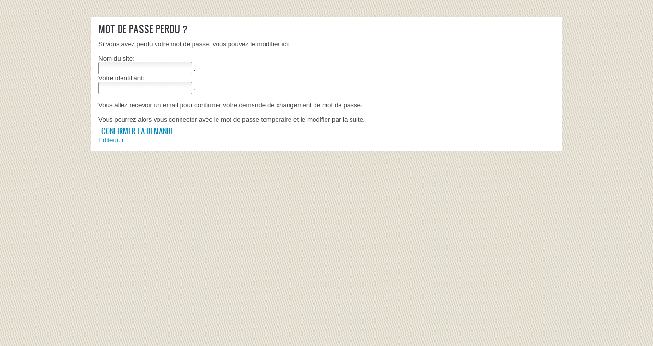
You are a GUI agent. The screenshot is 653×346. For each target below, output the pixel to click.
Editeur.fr (111, 140)
